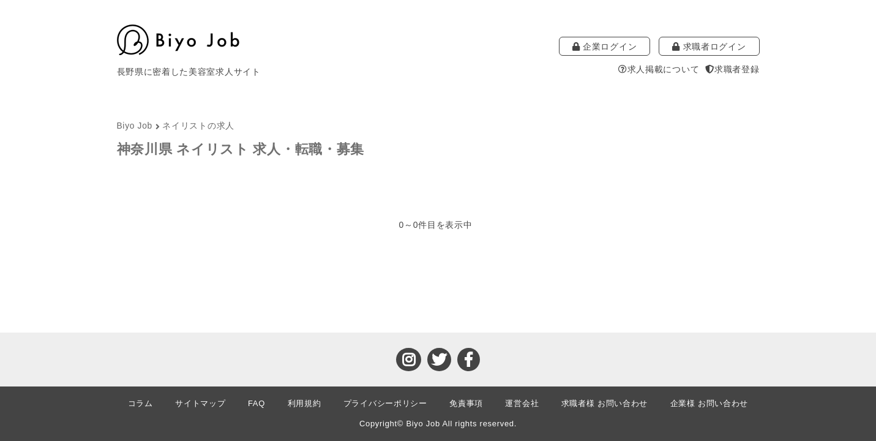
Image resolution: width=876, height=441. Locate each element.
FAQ (256, 403)
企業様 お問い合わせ (709, 403)
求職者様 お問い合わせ (604, 403)
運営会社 (522, 403)
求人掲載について (658, 69)
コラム (140, 403)
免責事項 (466, 403)
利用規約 (304, 403)
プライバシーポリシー (385, 403)
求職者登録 (732, 69)
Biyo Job (134, 125)
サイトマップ (200, 403)
